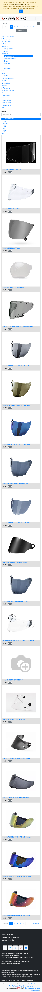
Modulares (7, 68)
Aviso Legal (29, 986)
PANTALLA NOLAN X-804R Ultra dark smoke (16, 758)
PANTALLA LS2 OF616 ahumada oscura (15, 562)
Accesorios (6, 39)
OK (21, 11)
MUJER (4, 80)
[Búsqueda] (38, 23)
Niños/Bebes (6, 83)
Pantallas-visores (9, 56)
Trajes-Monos (7, 105)
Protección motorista (8, 90)
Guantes (5, 76)
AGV (4, 131)
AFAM (5, 126)
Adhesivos (5, 46)
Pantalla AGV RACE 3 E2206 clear (13, 209)
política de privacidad (19, 4)
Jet (5, 66)
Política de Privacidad (18, 986)
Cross (6, 61)
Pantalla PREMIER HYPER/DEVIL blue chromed (17, 876)
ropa (3, 107)
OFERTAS (4, 85)
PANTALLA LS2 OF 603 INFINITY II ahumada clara (18, 326)
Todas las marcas (8, 119)
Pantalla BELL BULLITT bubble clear (13, 287)
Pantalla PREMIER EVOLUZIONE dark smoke (16, 798)
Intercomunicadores (8, 78)
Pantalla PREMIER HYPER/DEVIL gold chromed (17, 837)
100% (4, 121)
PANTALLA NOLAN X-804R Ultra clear (14, 719)
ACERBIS (5, 123)
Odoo (18, 988)
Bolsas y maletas (8, 49)
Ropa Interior (7, 100)
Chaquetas (6, 71)
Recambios (5, 93)
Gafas (3, 73)
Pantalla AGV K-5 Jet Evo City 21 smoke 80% (16, 523)
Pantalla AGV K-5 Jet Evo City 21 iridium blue (16, 444)
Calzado (5, 51)
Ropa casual (6, 95)
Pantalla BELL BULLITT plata (11, 248)
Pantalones (6, 88)
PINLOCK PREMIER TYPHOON (12, 169)
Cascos (5, 53)
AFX (4, 128)
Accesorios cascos (10, 58)
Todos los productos (8, 36)
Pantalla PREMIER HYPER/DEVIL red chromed (16, 915)
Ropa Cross (6, 98)
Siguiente (36, 27)
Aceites (5, 44)
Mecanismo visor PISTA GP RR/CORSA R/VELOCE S (18, 641)
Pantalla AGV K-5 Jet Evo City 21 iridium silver (17, 366)
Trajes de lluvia (6, 103)
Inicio (3, 943)
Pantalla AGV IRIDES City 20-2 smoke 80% (15, 601)
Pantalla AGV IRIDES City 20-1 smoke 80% (15, 483)
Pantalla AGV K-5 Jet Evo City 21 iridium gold (16, 405)
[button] (21, 30)
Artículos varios (6, 41)
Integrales (7, 63)
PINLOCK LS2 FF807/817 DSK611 (13, 680)
